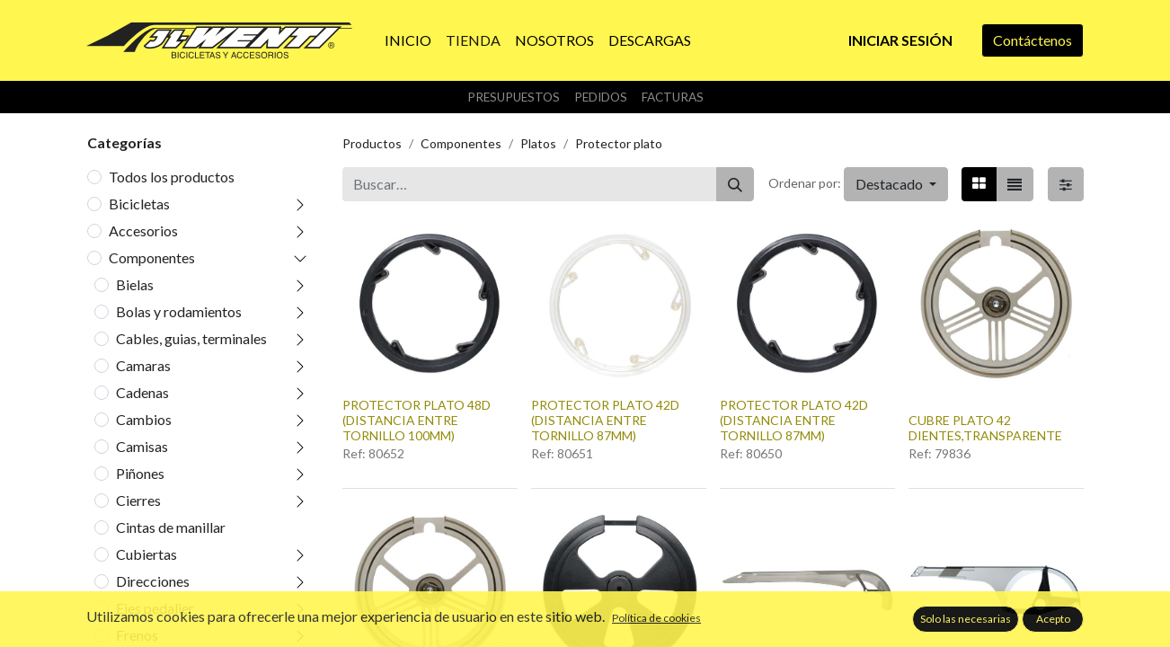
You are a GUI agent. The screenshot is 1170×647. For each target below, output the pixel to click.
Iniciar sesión (900, 40)
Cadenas (142, 392)
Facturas (673, 97)
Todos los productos (172, 176)
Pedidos (600, 97)
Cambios (144, 419)
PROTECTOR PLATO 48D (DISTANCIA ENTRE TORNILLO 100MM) (416, 420)
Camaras (143, 365)
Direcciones (153, 580)
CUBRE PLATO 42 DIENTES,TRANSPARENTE (985, 427)
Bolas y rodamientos (179, 311)
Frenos (137, 634)
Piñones (140, 473)
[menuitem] (408, 40)
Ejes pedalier (155, 607)
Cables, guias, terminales (191, 338)
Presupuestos (513, 97)
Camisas (142, 446)
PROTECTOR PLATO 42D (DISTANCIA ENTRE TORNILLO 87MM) (605, 420)
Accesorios (143, 230)
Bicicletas (139, 203)
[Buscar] (735, 184)
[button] (896, 184)
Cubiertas (146, 554)
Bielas (135, 284)
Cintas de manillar (171, 527)
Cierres (138, 500)
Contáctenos (1032, 40)
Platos (538, 143)
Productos (372, 143)
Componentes (152, 257)
